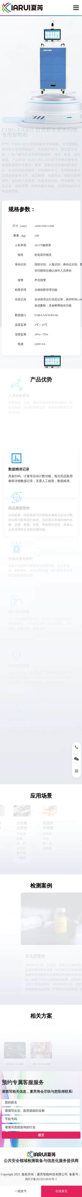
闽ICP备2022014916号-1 (41, 1179)
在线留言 (61, 1191)
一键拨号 (20, 1191)
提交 (41, 1135)
